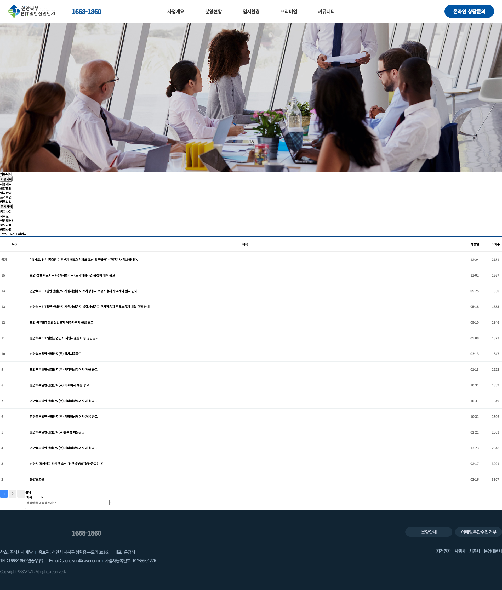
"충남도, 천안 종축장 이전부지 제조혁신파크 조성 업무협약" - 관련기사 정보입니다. (84, 259)
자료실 (4, 216)
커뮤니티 (326, 11)
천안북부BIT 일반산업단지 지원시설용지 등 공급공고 (64, 338)
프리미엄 (288, 11)
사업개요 (175, 11)
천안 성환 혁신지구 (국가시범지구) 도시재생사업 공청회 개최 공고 (72, 275)
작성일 (474, 244)
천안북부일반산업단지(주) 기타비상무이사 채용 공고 (64, 369)
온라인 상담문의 (469, 11)
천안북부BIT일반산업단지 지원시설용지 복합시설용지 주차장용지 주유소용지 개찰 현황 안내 (90, 306)
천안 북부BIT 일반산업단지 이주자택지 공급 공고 (61, 322)
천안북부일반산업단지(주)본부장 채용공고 (57, 432)
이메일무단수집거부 (478, 532)
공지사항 (6, 206)
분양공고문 (37, 479)
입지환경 (251, 11)
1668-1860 (82, 11)
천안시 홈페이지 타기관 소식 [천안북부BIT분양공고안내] (66, 463)
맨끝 (21, 494)
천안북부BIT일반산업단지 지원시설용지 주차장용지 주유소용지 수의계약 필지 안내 (83, 291)
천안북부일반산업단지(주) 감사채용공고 (56, 353)
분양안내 (429, 532)
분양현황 (213, 11)
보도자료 (6, 225)
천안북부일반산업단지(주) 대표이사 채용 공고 (59, 385)
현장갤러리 (7, 220)
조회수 (495, 244)
